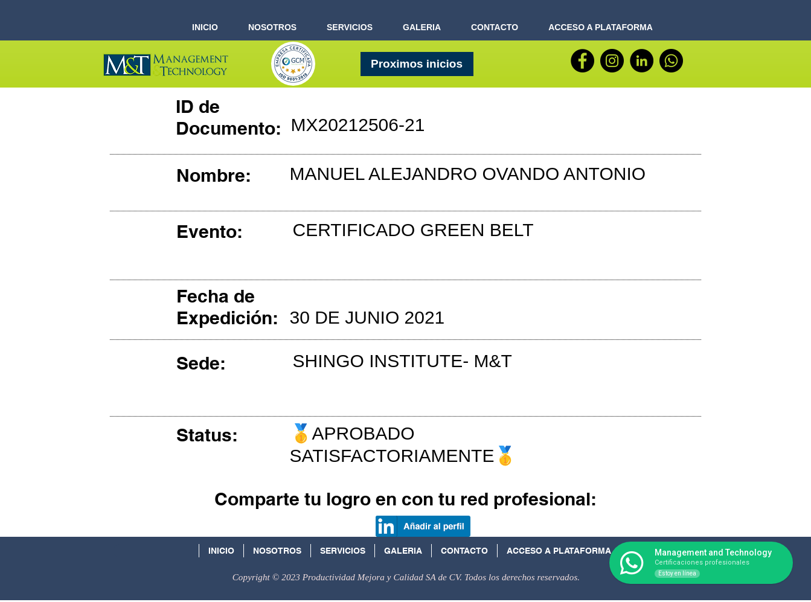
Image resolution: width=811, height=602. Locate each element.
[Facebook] (582, 60)
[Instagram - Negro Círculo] (612, 60)
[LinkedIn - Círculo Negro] (641, 60)
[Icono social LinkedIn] (629, 554)
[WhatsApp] (671, 60)
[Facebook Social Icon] (653, 554)
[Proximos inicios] (417, 64)
